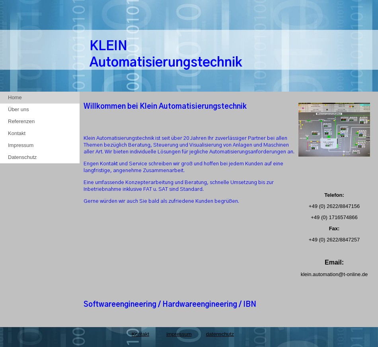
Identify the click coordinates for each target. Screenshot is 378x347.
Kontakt (16, 133)
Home (15, 97)
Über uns (18, 109)
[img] (334, 50)
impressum (179, 334)
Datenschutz (22, 157)
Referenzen (21, 121)
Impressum (20, 145)
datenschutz (220, 334)
